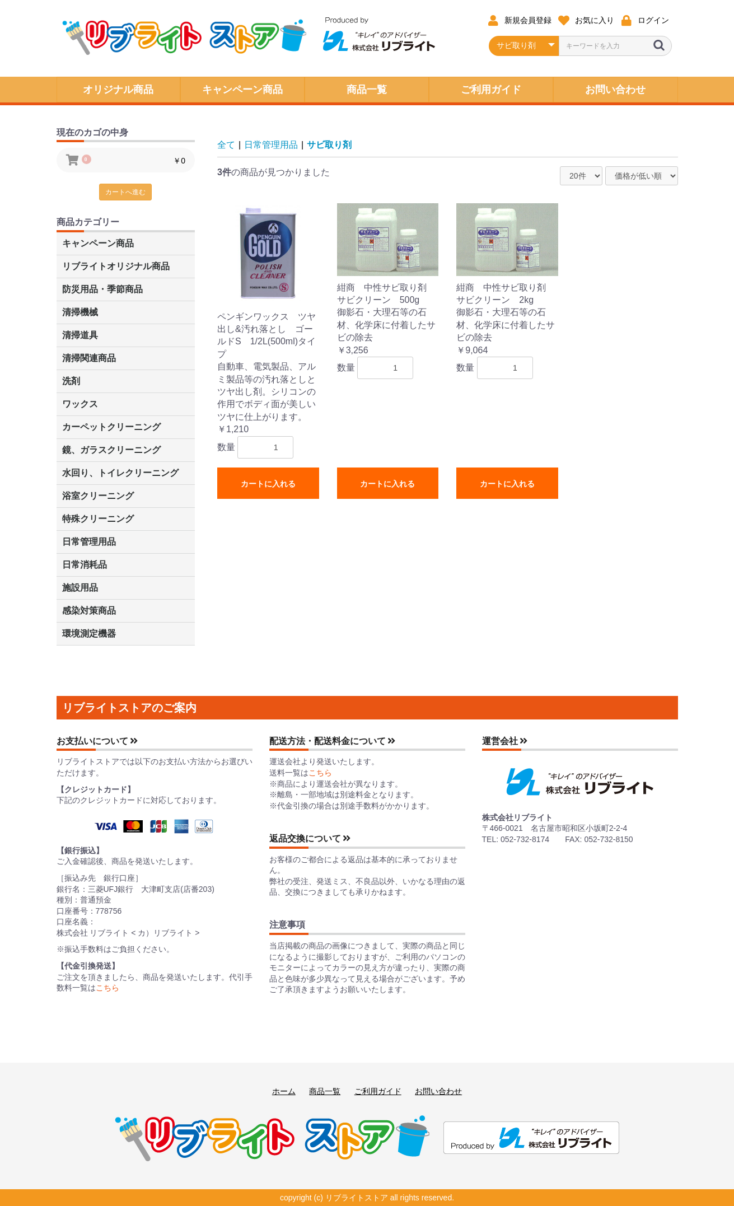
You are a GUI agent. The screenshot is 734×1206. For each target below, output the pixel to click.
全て (226, 144)
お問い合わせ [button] (615, 89)
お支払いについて (97, 741)
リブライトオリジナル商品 (116, 266)
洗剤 (71, 381)
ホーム (284, 1091)
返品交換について (310, 838)
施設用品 (80, 587)
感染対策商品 (89, 610)
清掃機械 (80, 312)
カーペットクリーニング (111, 427)
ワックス (80, 404)
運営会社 (505, 741)
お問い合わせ (438, 1091)
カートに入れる (268, 483)
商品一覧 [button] (367, 89)
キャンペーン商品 (98, 243)
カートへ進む (125, 192)
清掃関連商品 (89, 358)
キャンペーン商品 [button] (242, 89)
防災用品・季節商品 (102, 289)
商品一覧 (324, 1091)
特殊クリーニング (98, 518)
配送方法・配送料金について (332, 741)
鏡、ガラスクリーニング (111, 450)
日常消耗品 (84, 564)
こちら (107, 987)
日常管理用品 (89, 541)
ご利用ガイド (377, 1091)
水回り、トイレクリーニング (120, 473)
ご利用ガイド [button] (491, 89)
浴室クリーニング (98, 496)
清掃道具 (80, 335)
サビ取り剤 (329, 144)
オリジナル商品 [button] (118, 89)
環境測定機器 (89, 633)
